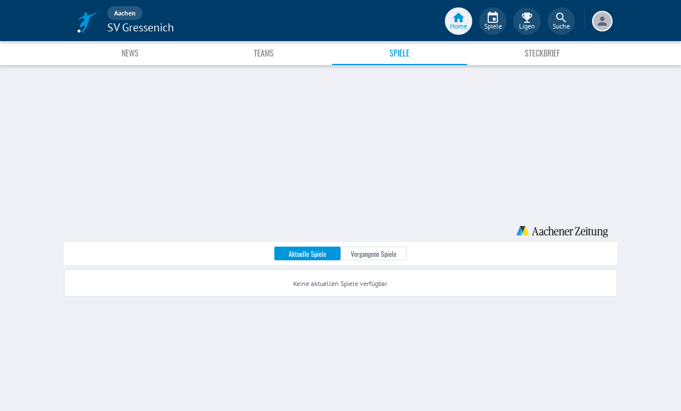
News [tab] (130, 53)
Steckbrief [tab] (542, 53)
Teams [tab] (264, 53)
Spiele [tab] (400, 53)
